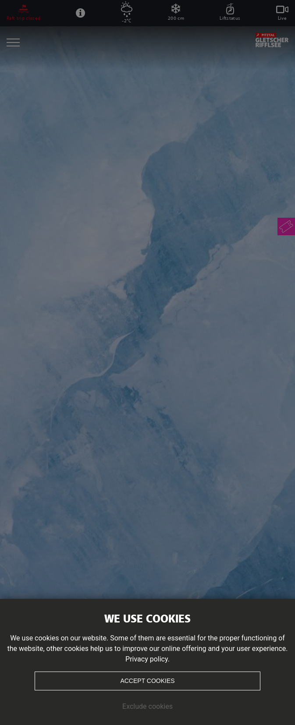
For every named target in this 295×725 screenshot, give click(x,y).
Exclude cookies (147, 706)
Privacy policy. (147, 659)
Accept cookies (147, 680)
